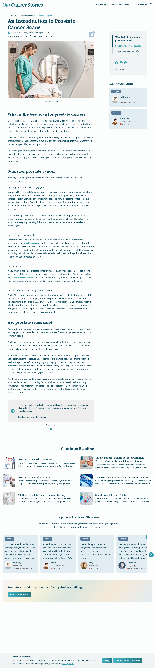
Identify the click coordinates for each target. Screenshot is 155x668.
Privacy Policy (68, 663)
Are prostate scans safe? (127, 51)
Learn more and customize (128, 660)
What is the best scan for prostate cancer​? (127, 39)
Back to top (119, 69)
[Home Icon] (23, 5)
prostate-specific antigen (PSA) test (34, 137)
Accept (107, 660)
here (24, 417)
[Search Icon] (151, 4)
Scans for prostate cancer (128, 45)
